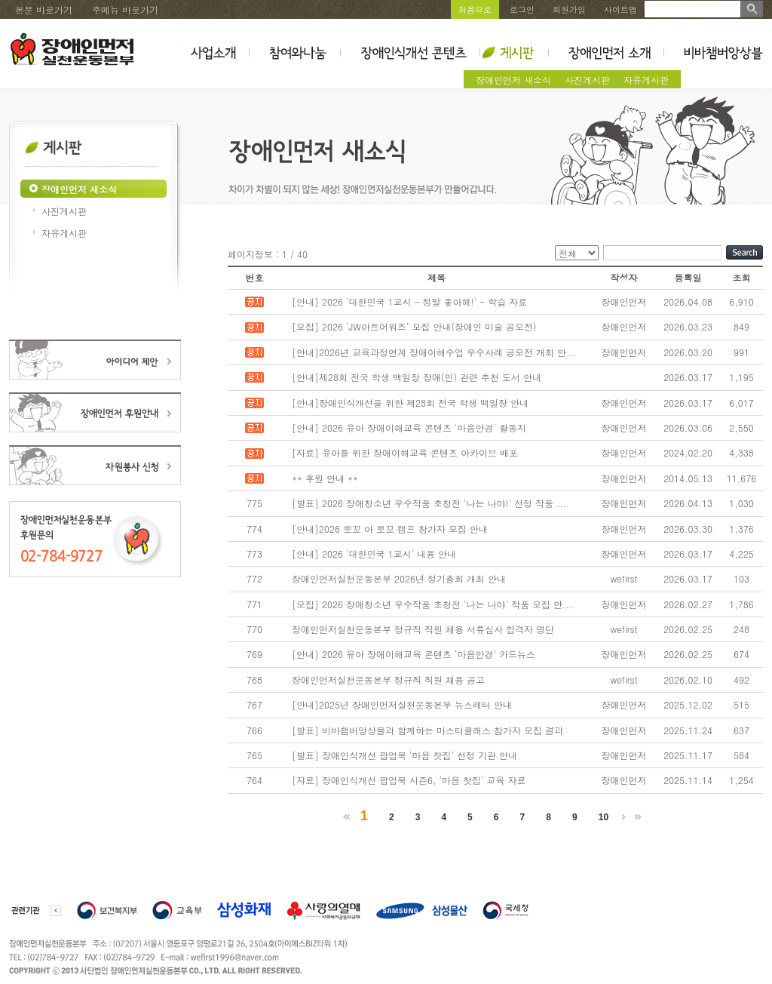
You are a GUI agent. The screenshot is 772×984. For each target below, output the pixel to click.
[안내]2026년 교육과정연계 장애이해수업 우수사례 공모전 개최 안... (434, 352)
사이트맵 (620, 9)
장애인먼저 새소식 (513, 79)
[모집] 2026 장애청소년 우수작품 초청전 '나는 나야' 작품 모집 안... (432, 604)
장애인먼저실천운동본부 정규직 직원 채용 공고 (388, 679)
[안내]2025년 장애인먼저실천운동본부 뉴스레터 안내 (402, 704)
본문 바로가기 (43, 9)
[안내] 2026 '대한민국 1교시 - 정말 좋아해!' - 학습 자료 (409, 301)
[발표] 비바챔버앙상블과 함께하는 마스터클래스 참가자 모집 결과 (427, 730)
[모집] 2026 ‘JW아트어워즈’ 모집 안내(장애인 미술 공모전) (414, 326)
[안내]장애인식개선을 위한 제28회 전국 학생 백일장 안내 (410, 402)
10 (603, 817)
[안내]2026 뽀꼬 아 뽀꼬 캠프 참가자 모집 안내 (390, 528)
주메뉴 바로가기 (125, 9)
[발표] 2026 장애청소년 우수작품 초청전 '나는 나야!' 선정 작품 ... (429, 503)
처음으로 (475, 9)
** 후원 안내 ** (325, 478)
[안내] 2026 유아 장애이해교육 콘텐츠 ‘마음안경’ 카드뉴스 (413, 653)
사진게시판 (587, 79)
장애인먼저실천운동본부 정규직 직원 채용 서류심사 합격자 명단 (423, 629)
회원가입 (569, 9)
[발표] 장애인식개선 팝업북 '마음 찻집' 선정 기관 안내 (404, 755)
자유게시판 (646, 79)
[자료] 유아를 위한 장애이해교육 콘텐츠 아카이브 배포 (405, 452)
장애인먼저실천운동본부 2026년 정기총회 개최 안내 (399, 578)
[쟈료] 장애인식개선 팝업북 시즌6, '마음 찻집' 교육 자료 (409, 779)
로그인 (522, 9)
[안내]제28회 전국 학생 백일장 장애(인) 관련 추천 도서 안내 (416, 377)
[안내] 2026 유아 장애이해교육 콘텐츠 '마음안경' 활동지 (409, 427)
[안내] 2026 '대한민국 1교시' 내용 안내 (374, 553)
